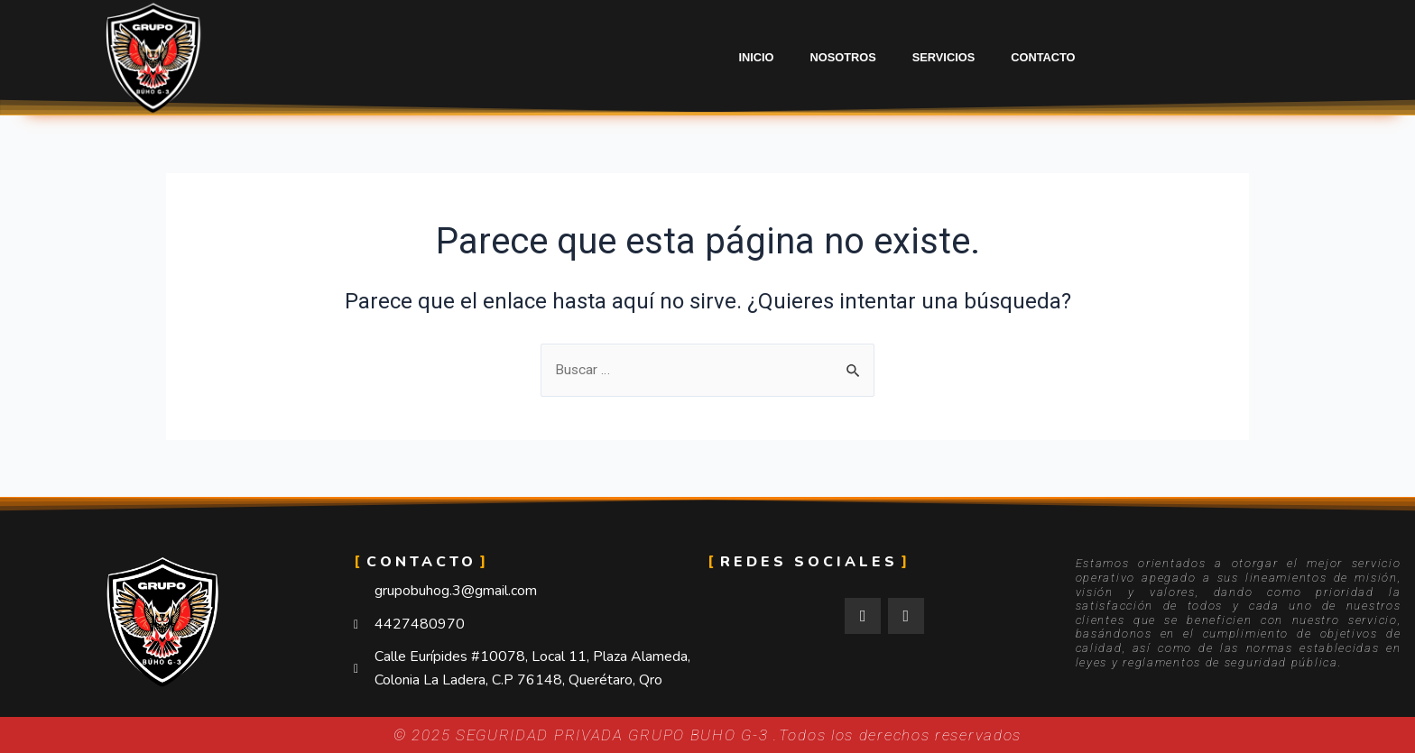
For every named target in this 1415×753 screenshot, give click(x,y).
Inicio (755, 57)
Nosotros (843, 57)
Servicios (943, 57)
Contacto (1043, 57)
